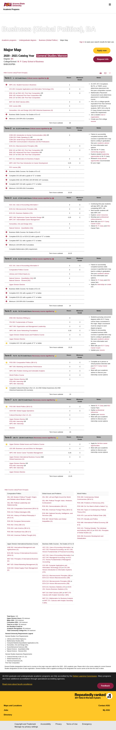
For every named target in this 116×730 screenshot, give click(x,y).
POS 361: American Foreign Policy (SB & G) (57, 510)
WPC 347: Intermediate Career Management (24, 220)
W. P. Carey (100, 226)
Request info (102, 59)
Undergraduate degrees (27, 40)
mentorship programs (98, 152)
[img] (110, 4)
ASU (108, 226)
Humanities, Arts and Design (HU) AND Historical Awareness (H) (31, 110)
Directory (8, 715)
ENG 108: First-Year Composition (29, 98)
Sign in (81, 42)
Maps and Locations (13, 706)
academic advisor (103, 143)
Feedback (105, 686)
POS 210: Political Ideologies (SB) (18, 512)
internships (101, 284)
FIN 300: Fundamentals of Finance (21, 322)
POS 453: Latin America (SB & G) (18, 528)
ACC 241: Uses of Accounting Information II (24, 265)
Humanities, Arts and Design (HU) (20, 224)
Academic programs (9, 40)
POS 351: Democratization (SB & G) (54, 506)
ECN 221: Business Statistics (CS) (21, 213)
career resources (102, 215)
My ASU (106, 710)
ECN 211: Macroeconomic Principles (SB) (23, 146)
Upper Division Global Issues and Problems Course (26, 335)
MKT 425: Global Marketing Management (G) (22, 564)
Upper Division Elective (17, 284)
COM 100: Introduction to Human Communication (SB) (28, 135)
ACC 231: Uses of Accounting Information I (23, 205)
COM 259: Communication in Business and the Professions (29, 142)
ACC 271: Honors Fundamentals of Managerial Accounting (56, 560)
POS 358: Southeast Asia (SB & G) (19, 532)
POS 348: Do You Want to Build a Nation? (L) (92, 506)
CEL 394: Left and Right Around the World (56, 497)
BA (12, 59)
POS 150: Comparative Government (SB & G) (22, 508)
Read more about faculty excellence (17, 684)
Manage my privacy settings (26, 727)
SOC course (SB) (15, 106)
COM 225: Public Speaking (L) (19, 137)
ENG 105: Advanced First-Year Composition (24, 95)
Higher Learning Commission (85, 676)
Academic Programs (11, 9)
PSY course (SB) (15, 167)
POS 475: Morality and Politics (87, 519)
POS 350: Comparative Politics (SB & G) (23, 362)
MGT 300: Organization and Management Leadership (27, 326)
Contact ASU (104, 706)
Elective (12, 428)
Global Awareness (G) (16, 459)
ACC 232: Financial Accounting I (53, 549)
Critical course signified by (38, 78)
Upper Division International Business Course (24, 457)
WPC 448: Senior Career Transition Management (26, 453)
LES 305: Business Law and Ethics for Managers (26, 448)
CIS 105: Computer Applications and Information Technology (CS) (31, 89)
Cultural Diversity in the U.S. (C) (20, 415)
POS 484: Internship (16, 381)
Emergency (87, 724)
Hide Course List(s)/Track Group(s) (15, 73)
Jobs (6, 710)
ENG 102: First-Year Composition (29, 93)
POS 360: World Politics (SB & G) (20, 406)
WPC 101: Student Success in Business (22, 85)
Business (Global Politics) (48, 40)
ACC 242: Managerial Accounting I (54, 557)
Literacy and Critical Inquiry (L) (19, 274)
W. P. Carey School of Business (30, 62)
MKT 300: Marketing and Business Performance (25, 366)
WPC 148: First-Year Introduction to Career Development (28, 163)
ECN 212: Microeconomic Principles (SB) (23, 209)
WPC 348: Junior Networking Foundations (23, 330)
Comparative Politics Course (18, 270)
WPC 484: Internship (16, 384)
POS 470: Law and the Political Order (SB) (91, 515)
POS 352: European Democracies (18, 521)
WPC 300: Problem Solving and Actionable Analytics (27, 371)
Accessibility (46, 724)
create (109, 284)
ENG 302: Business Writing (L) (19, 318)
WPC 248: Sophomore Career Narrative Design (25, 217)
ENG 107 (12, 98)
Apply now (102, 50)
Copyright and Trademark (25, 724)
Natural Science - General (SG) (19, 280)
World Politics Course (16, 375)
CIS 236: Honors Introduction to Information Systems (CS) (57, 570)
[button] (109, 73)
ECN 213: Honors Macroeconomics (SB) (56, 578)
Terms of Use (71, 724)
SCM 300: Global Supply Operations (21, 411)
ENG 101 (12, 93)
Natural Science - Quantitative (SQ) (21, 228)
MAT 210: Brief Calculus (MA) (19, 102)
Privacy (59, 724)
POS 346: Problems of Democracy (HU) (90, 503)
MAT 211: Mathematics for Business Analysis (24, 159)
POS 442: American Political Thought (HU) (21, 535)
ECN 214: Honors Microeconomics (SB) (55, 583)
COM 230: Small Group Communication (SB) (24, 139)
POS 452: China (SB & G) (16, 525)
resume (93, 121)
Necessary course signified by (44, 311)
